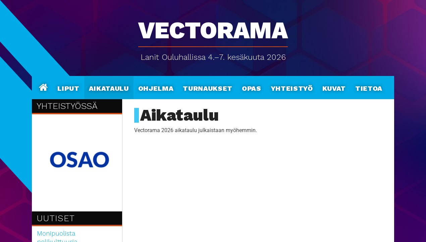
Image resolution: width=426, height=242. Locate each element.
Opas (251, 87)
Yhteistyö (292, 87)
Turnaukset (207, 87)
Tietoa (368, 87)
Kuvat (334, 87)
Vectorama (213, 26)
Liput (68, 87)
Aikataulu (109, 87)
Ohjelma (156, 87)
